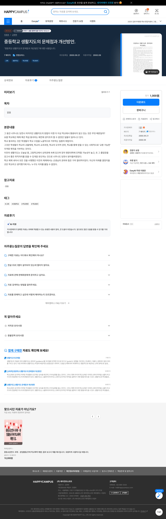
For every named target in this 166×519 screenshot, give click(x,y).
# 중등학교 (15, 204)
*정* (140, 127)
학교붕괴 (35, 61)
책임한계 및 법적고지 (125, 471)
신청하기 (157, 224)
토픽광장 (49, 21)
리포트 (6, 35)
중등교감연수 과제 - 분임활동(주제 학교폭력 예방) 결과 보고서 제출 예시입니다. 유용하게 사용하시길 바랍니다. (46, 452)
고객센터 (124, 493)
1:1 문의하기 (115, 493)
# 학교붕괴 (34, 204)
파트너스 (63, 21)
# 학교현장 (25, 204)
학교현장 (25, 61)
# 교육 (7, 204)
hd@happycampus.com (124, 488)
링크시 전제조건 (108, 471)
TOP (159, 512)
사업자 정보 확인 (85, 496)
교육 (7, 61)
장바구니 (141, 110)
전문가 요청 (78, 21)
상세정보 (8, 80)
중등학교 (15, 61)
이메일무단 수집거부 (90, 471)
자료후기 (31, 80)
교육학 (14, 35)
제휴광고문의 (48, 471)
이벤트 (93, 21)
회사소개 (36, 471)
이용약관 (59, 471)
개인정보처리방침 (72, 471)
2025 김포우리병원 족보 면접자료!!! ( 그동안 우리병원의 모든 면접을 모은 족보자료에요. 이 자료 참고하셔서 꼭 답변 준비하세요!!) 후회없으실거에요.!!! (143, 22)
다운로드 (141, 102)
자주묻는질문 (56, 80)
